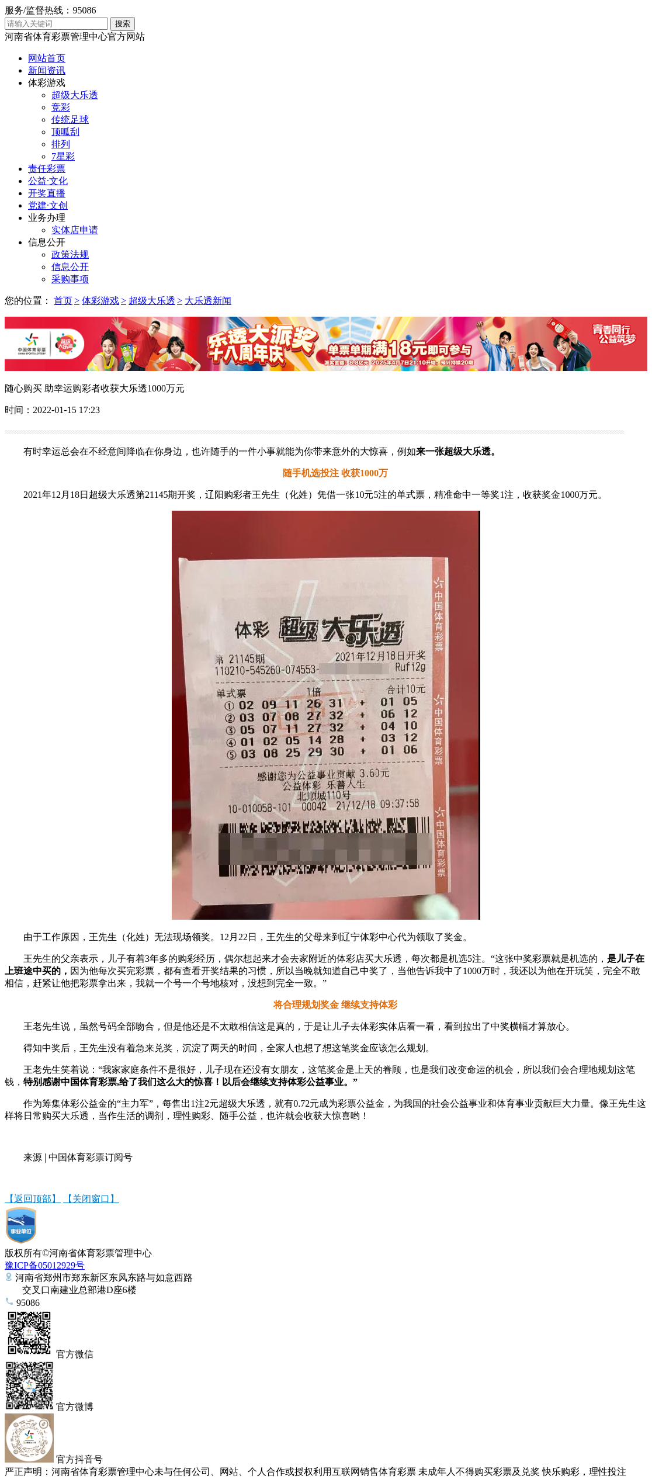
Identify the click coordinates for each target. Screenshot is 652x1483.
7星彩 (63, 156)
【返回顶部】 (33, 1199)
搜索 (122, 23)
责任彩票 (46, 169)
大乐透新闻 (208, 301)
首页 (63, 301)
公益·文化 (48, 181)
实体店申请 (74, 230)
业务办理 (46, 218)
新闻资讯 (46, 70)
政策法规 (70, 254)
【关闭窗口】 (91, 1199)
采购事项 (70, 279)
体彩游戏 (46, 83)
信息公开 (46, 242)
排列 (60, 144)
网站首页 (46, 58)
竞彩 (60, 107)
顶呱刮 (65, 132)
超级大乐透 (74, 95)
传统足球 (70, 119)
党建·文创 (48, 205)
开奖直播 (46, 193)
